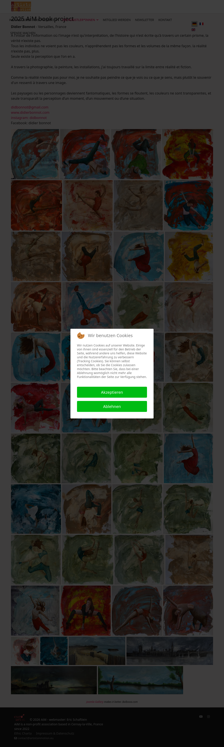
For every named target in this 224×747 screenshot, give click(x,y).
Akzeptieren (112, 392)
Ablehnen (112, 406)
